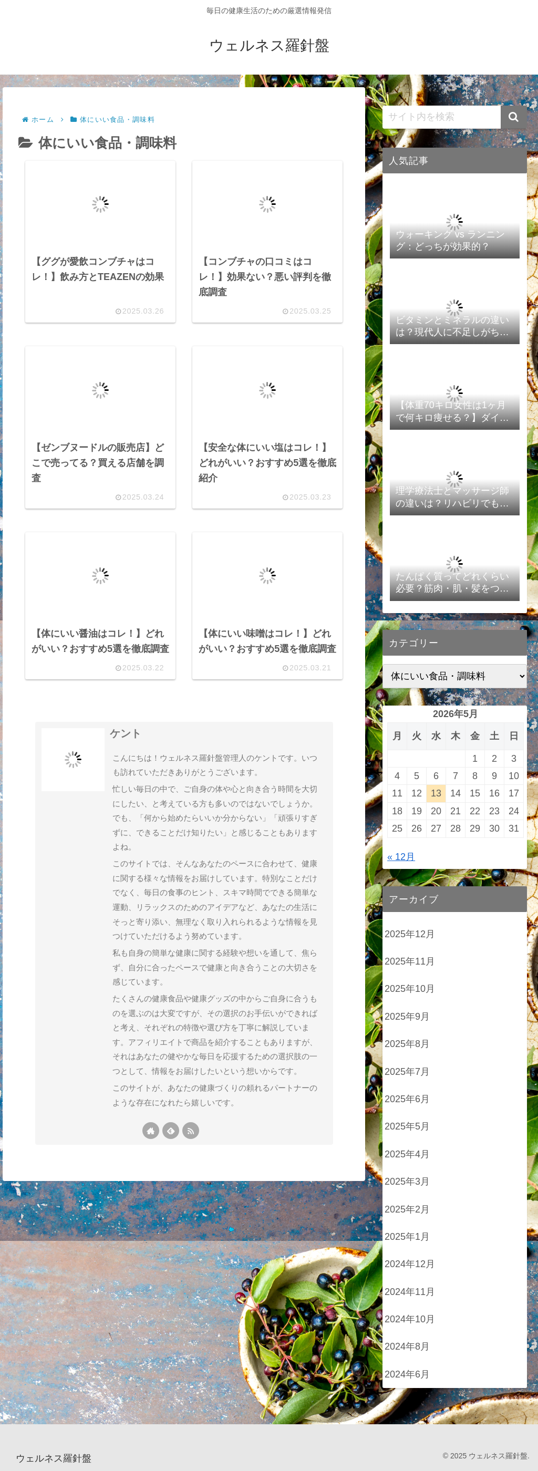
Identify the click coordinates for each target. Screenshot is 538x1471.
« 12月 (401, 857)
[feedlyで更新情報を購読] (170, 1158)
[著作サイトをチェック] (150, 1158)
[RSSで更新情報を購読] (190, 1158)
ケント (125, 761)
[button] (514, 117)
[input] (454, 117)
